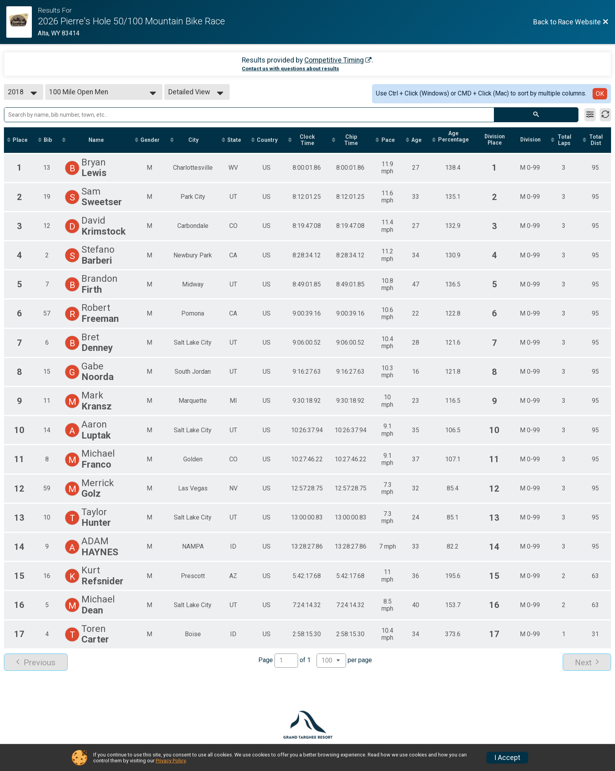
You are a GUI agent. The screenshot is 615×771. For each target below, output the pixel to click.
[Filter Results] (590, 114)
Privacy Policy (171, 761)
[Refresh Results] (605, 114)
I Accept (507, 758)
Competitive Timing (334, 60)
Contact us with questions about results (290, 69)
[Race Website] (22, 22)
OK (600, 93)
